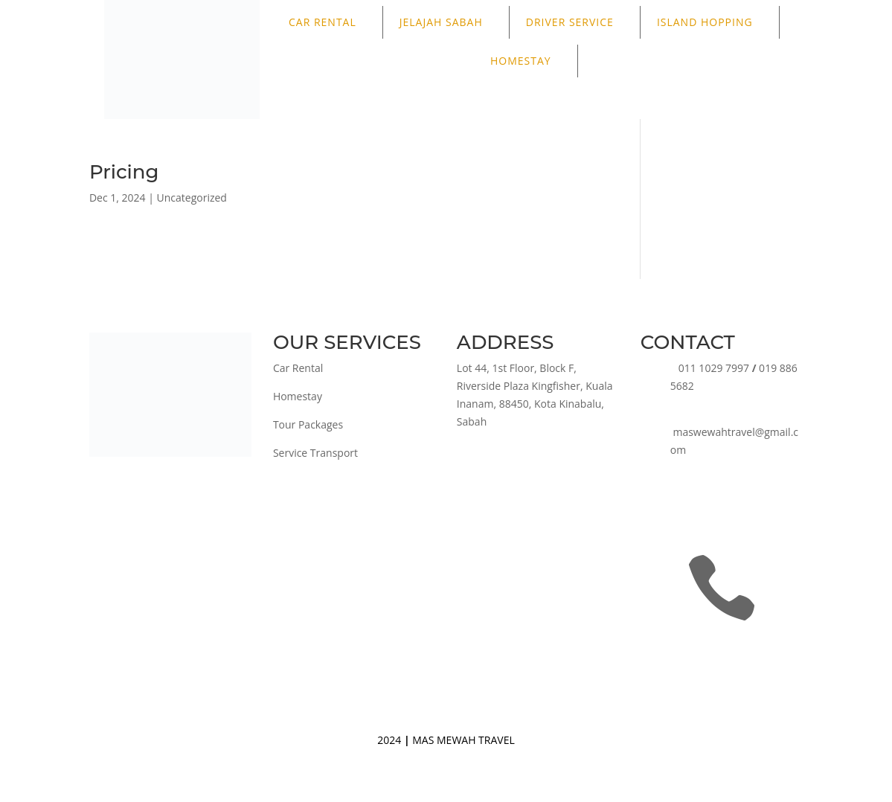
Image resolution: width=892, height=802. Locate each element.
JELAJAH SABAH (441, 22)
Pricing (124, 172)
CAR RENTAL (322, 22)
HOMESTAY (520, 61)
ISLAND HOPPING (705, 22)
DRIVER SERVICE (570, 22)
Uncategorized (192, 197)
